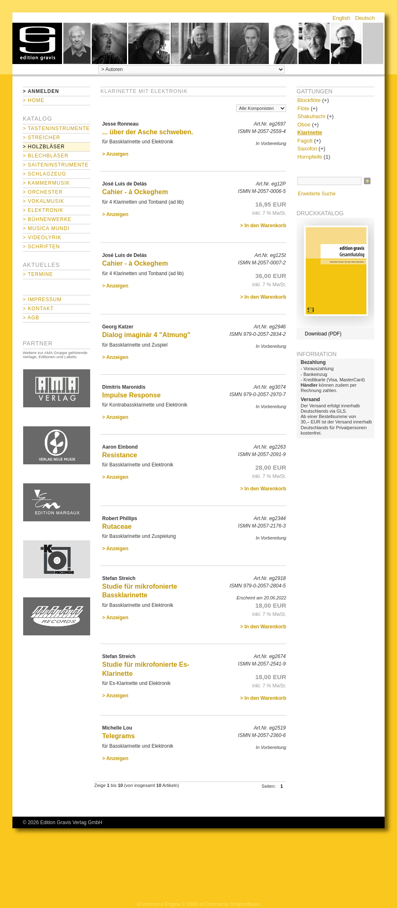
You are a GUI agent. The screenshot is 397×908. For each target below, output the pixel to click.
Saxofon (307, 148)
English (341, 18)
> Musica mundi (46, 228)
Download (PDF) (323, 334)
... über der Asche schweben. (147, 131)
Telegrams (118, 735)
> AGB (31, 318)
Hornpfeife (309, 157)
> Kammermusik (46, 183)
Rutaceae (117, 526)
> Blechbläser (46, 156)
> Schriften (41, 247)
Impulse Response (131, 395)
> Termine (38, 274)
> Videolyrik (42, 237)
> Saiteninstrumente (55, 165)
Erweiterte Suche (316, 194)
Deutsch (365, 18)
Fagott (305, 141)
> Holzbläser (44, 147)
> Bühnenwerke (47, 219)
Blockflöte (308, 100)
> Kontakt (38, 308)
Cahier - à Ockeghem (135, 191)
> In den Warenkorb (263, 225)
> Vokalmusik (43, 201)
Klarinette (309, 132)
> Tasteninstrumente (56, 128)
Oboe (304, 124)
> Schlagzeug (44, 174)
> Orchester (43, 192)
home (37, 43)
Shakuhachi (311, 116)
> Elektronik (43, 210)
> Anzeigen (115, 154)
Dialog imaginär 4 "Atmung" (146, 334)
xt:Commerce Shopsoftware (230, 904)
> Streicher (41, 137)
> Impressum (42, 299)
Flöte (303, 108)
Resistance (119, 455)
